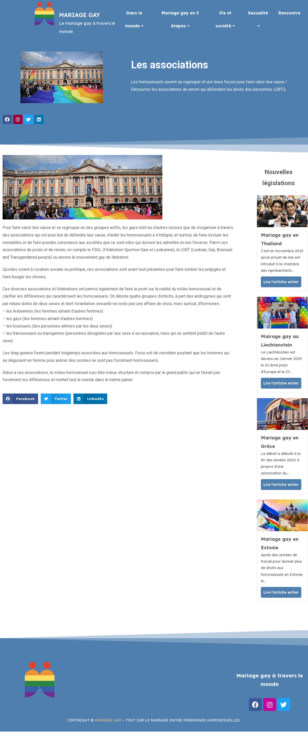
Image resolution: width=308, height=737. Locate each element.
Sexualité (258, 19)
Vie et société (225, 19)
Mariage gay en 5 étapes (180, 19)
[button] (20, 399)
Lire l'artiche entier (281, 282)
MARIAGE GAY (108, 720)
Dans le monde (134, 19)
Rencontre (289, 12)
